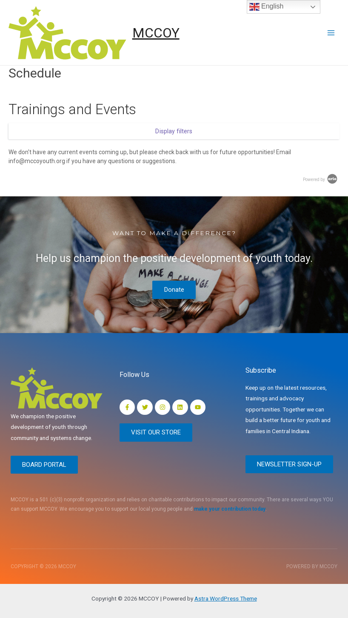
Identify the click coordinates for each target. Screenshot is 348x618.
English (266, 7)
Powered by (321, 179)
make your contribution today (229, 509)
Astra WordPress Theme (225, 598)
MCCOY (156, 33)
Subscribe (260, 370)
